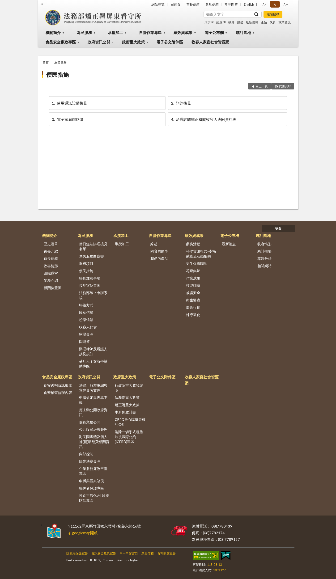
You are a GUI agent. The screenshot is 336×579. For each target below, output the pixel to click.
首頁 (46, 62)
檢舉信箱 (86, 319)
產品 (264, 22)
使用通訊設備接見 (69, 103)
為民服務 (84, 32)
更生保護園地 (196, 263)
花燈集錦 (193, 271)
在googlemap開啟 (83, 532)
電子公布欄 (214, 32)
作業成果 (193, 278)
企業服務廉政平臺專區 (93, 471)
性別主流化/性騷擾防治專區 (94, 498)
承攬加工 (115, 32)
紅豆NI (221, 22)
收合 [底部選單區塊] (278, 228)
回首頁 (175, 4)
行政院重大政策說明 (129, 387)
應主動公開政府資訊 (93, 412)
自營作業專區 (150, 32)
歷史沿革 (51, 244)
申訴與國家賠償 (91, 481)
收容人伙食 (88, 327)
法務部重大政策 (127, 397)
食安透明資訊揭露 (58, 385)
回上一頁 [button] (261, 86)
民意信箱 (86, 312)
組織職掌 (51, 273)
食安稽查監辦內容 (58, 392)
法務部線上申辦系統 (93, 295)
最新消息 (252, 22)
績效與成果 (183, 32)
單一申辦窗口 (128, 553)
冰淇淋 (209, 22)
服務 (240, 22)
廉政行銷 (193, 307)
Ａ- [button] (264, 4)
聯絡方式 (86, 305)
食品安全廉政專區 (61, 42)
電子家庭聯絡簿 (67, 119)
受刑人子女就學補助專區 (93, 363)
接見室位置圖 (89, 285)
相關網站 (264, 266)
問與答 (84, 341)
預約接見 (180, 103)
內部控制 (86, 454)
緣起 (153, 244)
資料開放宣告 (166, 553)
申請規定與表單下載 (93, 400)
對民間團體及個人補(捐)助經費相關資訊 (94, 442)
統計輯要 (264, 251)
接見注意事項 (89, 278)
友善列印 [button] (285, 86)
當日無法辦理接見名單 (93, 246)
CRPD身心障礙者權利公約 (130, 422)
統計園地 (243, 32)
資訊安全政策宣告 (103, 553)
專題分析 (264, 258)
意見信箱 (212, 4)
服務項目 (86, 263)
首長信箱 (193, 4)
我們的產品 (159, 258)
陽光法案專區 (89, 461)
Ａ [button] (274, 4)
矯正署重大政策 (127, 405)
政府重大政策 (133, 42)
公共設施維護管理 (93, 429)
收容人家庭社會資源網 (210, 42)
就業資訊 (284, 22)
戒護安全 (193, 293)
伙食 (273, 22)
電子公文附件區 (170, 42)
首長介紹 (51, 251)
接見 (231, 22)
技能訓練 (193, 285)
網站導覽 (158, 4)
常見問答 (231, 4)
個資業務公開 (89, 422)
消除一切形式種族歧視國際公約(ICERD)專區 (129, 437)
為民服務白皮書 (91, 256)
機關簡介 (53, 32)
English (249, 4)
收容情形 (51, 266)
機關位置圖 (52, 288)
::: (42, 3)
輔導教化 (193, 315)
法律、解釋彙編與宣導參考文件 (93, 387)
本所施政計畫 (125, 412)
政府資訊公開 (99, 42)
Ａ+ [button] (285, 4)
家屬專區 (86, 334)
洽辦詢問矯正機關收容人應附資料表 (203, 119)
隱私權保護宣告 (77, 553)
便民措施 (57, 74)
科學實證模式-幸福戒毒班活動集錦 (201, 253)
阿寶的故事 (159, 251)
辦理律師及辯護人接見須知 (93, 351)
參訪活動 (193, 244)
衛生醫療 (193, 300)
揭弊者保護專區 (91, 488)
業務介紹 (51, 280)
